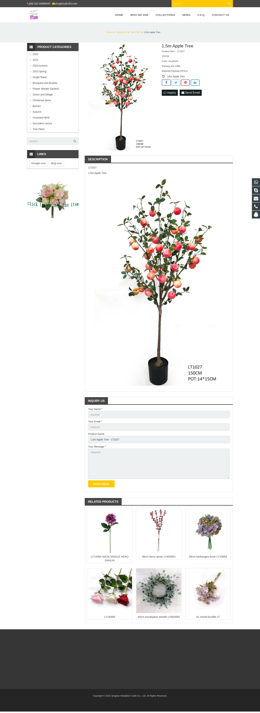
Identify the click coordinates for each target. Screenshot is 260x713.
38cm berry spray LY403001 (159, 556)
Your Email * (95, 421)
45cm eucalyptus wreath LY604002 (159, 616)
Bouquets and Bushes (45, 83)
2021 (35, 59)
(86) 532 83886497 (39, 3)
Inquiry (170, 92)
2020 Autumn (40, 65)
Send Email (190, 92)
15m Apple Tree (176, 76)
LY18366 (109, 616)
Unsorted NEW (41, 117)
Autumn (37, 111)
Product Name (96, 434)
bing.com (56, 163)
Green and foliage (43, 94)
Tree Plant (38, 129)
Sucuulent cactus (42, 123)
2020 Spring (39, 71)
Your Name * (95, 409)
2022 (35, 54)
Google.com (38, 163)
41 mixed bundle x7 (208, 616)
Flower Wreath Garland (46, 88)
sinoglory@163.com (66, 3)
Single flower (40, 77)
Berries (37, 106)
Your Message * (97, 446)
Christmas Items (42, 100)
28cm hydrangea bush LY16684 (208, 556)
